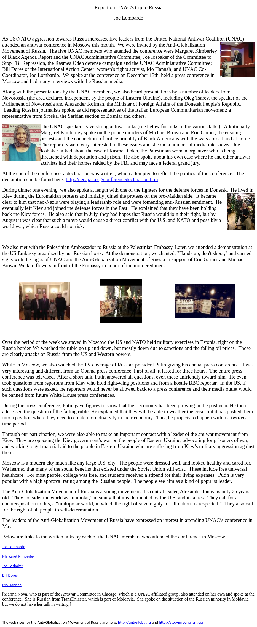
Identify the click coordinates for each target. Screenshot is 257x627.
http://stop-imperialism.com (182, 622)
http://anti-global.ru (134, 622)
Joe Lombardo (13, 546)
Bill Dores (10, 575)
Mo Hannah (12, 584)
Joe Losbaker (12, 565)
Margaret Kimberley (18, 556)
